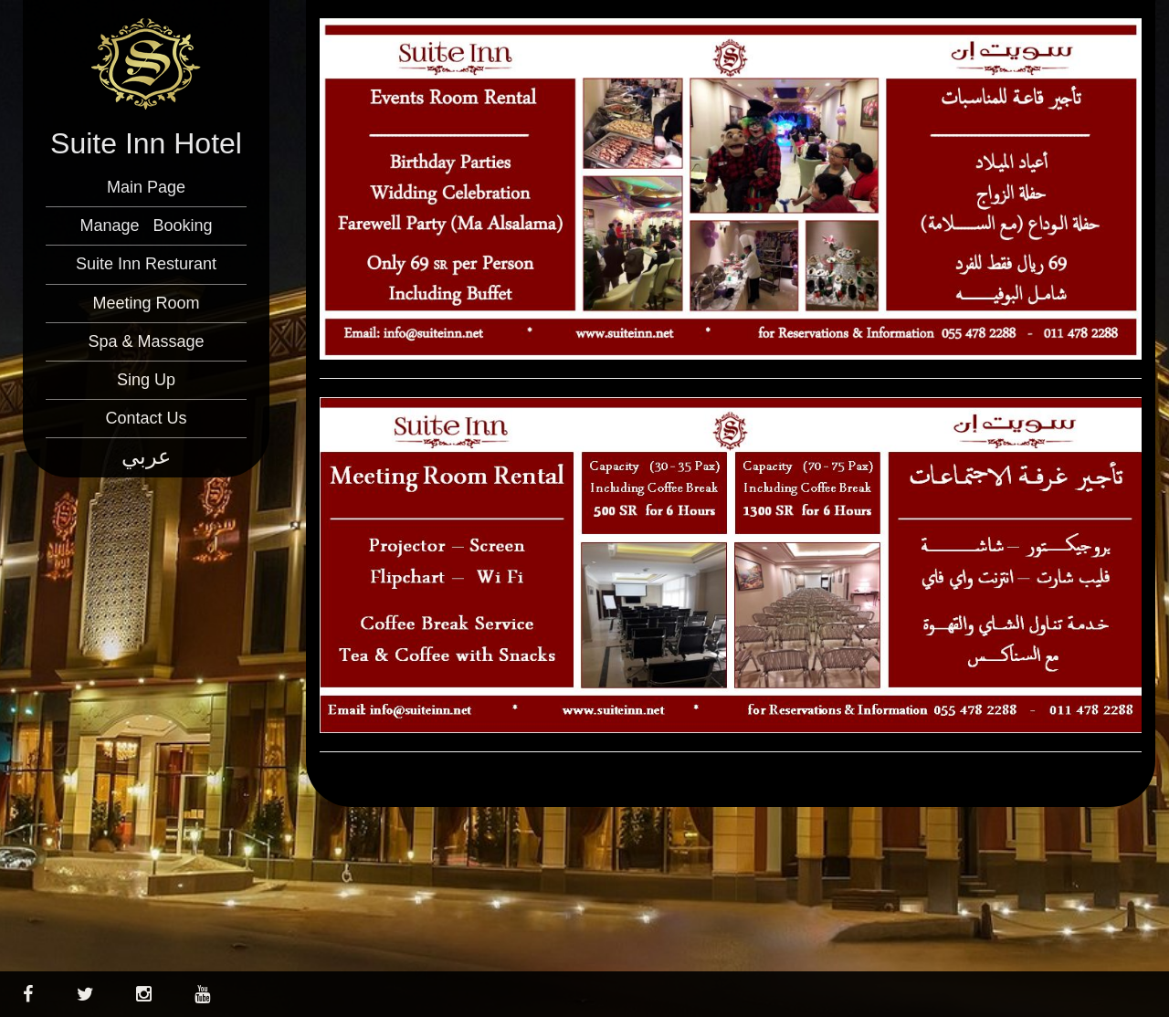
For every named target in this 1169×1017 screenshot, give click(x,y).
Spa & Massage (146, 341)
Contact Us (145, 418)
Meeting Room (145, 303)
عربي (146, 456)
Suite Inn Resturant (146, 264)
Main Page (146, 187)
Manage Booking (145, 225)
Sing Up (146, 380)
